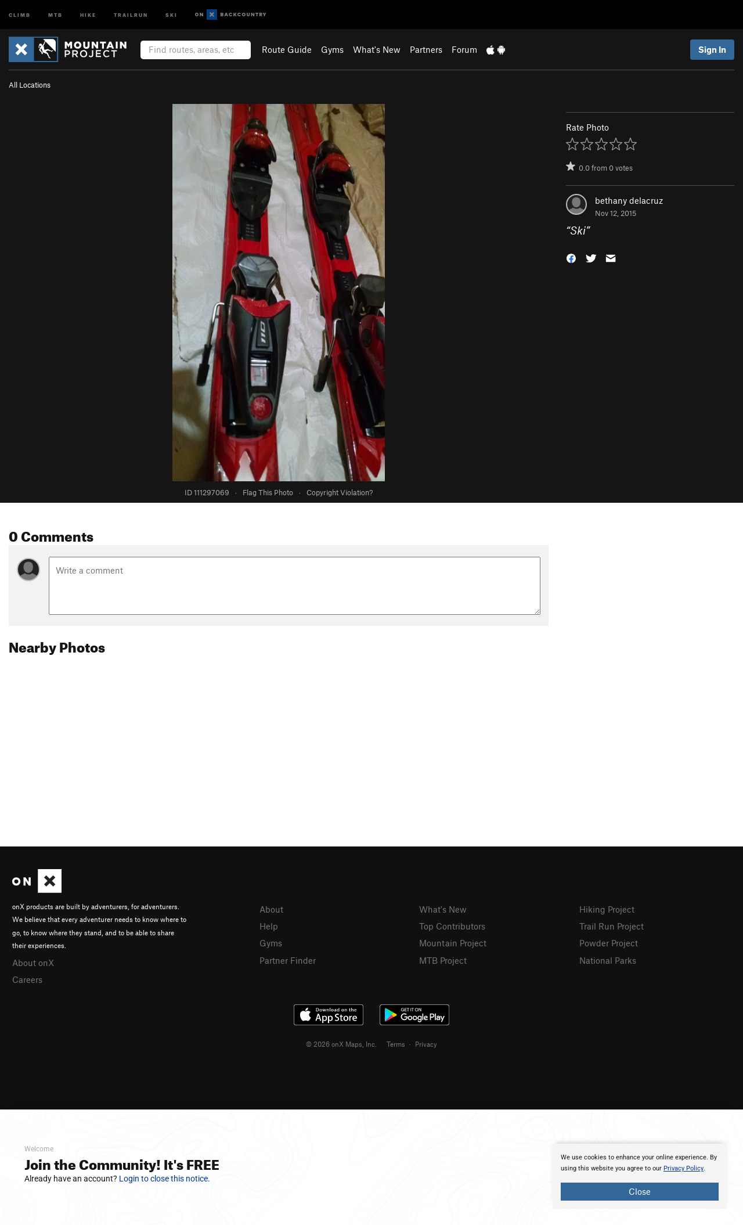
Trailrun (131, 14)
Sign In (712, 49)
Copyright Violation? (339, 492)
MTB (55, 14)
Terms (396, 1044)
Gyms (332, 49)
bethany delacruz (629, 200)
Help (268, 926)
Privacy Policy (683, 1168)
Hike (88, 14)
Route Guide (287, 49)
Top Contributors (452, 926)
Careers (27, 979)
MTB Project (443, 960)
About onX (33, 962)
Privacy (426, 1044)
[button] (571, 257)
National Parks (607, 960)
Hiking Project (606, 909)
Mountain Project (452, 943)
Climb (20, 14)
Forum (464, 49)
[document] (640, 1176)
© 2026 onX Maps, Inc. (341, 1044)
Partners (426, 49)
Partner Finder (287, 960)
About (271, 909)
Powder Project (608, 943)
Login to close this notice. (164, 1178)
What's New (377, 49)
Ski (171, 14)
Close (640, 1191)
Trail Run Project (611, 926)
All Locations (30, 84)
